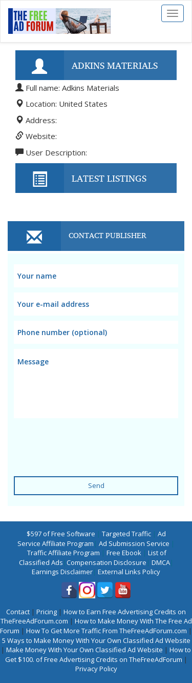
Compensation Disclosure (106, 562)
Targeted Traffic (126, 533)
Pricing (46, 611)
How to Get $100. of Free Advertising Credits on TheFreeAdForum (98, 654)
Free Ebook (123, 552)
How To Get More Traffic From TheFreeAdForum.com (106, 630)
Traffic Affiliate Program (63, 552)
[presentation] (91, 441)
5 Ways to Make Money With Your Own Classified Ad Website (96, 640)
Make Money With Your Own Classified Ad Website (84, 649)
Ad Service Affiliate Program (91, 538)
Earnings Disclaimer (62, 571)
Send (96, 485)
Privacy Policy (96, 668)
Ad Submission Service (134, 543)
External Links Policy (129, 571)
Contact (18, 611)
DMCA (161, 562)
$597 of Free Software (61, 533)
